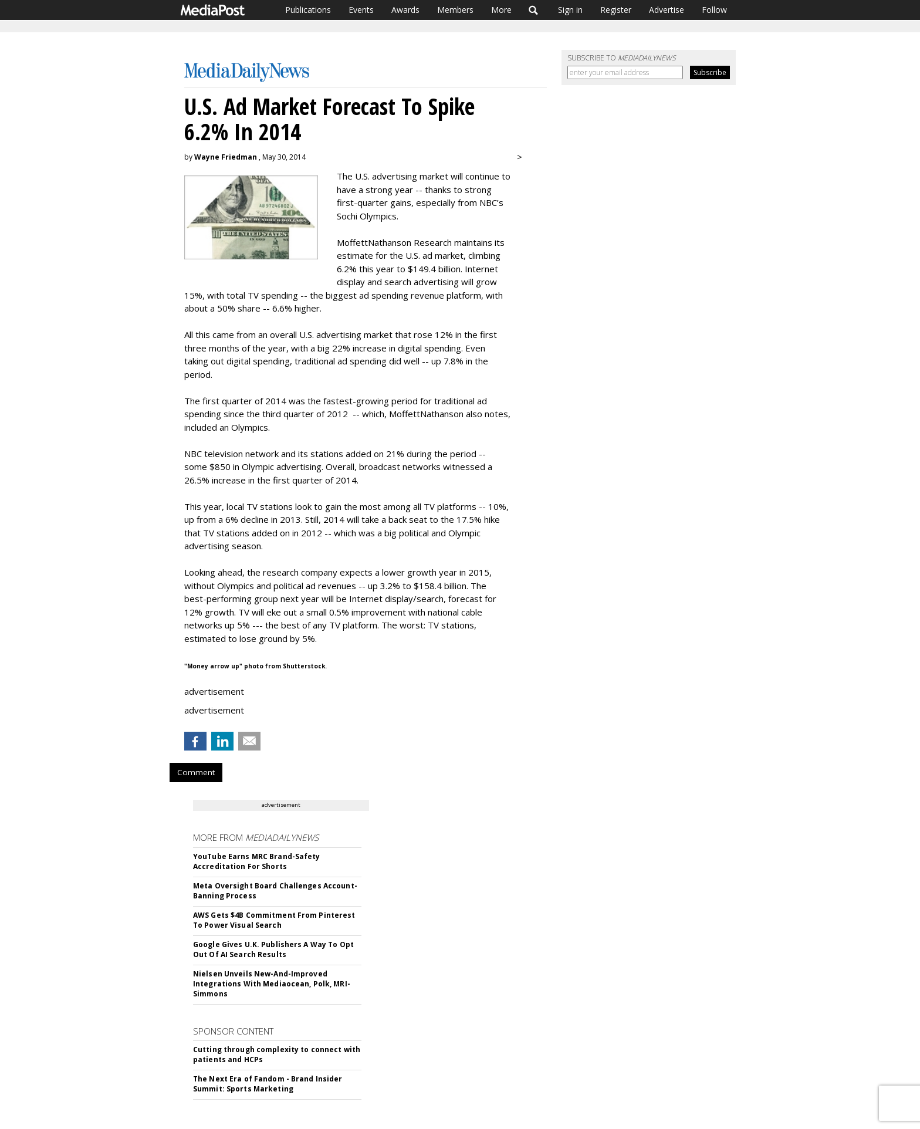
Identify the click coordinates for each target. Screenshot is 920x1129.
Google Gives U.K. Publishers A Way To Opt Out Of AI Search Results (273, 949)
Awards (405, 9)
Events (361, 9)
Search (533, 10)
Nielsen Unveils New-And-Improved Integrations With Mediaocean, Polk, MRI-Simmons (271, 984)
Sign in (570, 9)
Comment (196, 772)
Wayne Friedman (225, 157)
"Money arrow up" (213, 666)
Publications (308, 9)
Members (455, 9)
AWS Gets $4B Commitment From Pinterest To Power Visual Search (274, 920)
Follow (714, 9)
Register (615, 9)
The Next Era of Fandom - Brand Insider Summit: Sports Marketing (268, 1084)
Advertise (666, 9)
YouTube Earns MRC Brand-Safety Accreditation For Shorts (256, 861)
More (501, 9)
